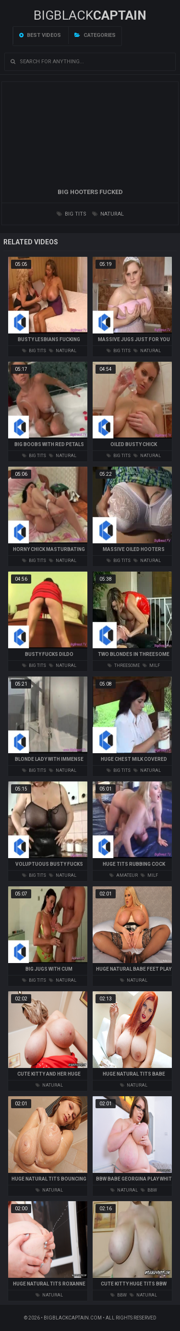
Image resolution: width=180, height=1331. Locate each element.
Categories (95, 35)
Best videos (40, 35)
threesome (124, 665)
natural (108, 214)
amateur (123, 875)
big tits (71, 214)
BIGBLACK (90, 15)
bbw (149, 1190)
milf (151, 665)
